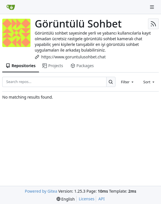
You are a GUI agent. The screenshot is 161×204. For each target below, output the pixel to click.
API (101, 198)
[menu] (65, 199)
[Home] (11, 7)
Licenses (87, 198)
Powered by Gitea (41, 191)
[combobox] (128, 81)
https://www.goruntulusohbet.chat (73, 57)
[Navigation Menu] (152, 7)
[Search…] (111, 82)
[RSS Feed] (153, 23)
